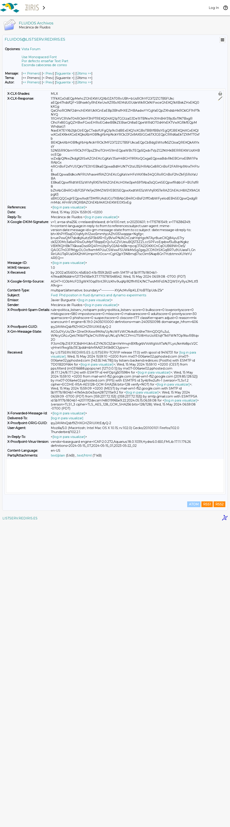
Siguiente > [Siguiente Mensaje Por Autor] (64, 82)
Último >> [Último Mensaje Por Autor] (84, 82)
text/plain (58, 455)
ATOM (194, 807)
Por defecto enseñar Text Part (45, 61)
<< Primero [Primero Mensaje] (31, 73)
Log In (214, 8)
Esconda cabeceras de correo (44, 65)
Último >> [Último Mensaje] (84, 73)
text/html (84, 455)
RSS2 (219, 807)
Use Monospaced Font (39, 57)
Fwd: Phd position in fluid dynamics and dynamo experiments (98, 295)
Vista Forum (31, 49)
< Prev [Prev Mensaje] (48, 73)
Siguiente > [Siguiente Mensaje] (64, 73)
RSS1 (207, 807)
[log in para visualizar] (69, 207)
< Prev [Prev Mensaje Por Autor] (48, 82)
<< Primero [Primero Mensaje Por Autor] (31, 82)
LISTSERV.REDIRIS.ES (19, 821)
